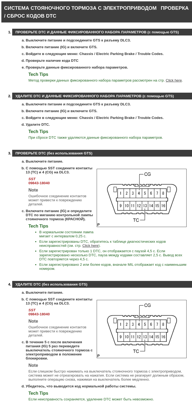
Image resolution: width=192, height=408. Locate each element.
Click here (174, 80)
